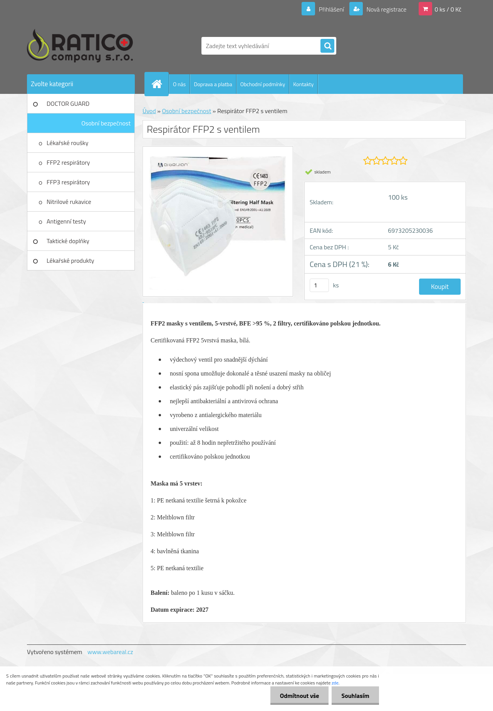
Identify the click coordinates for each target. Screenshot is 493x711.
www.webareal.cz (110, 651)
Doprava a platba (213, 84)
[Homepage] (160, 83)
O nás (179, 84)
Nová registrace (386, 9)
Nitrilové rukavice (69, 201)
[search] (327, 46)
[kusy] (319, 285)
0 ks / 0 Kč (447, 9)
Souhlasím (355, 695)
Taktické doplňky (68, 240)
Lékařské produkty (70, 260)
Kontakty (303, 84)
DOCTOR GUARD (68, 103)
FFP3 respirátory (68, 182)
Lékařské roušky (67, 142)
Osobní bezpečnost (106, 123)
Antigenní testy (66, 221)
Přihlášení (331, 9)
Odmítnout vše (299, 695)
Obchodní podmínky (262, 84)
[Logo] (80, 46)
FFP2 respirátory (68, 162)
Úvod (149, 110)
